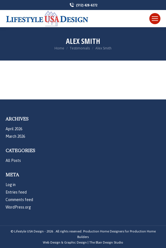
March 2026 (15, 136)
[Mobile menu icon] (154, 18)
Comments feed (19, 199)
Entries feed (16, 192)
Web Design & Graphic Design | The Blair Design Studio (83, 242)
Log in (11, 184)
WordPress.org (18, 207)
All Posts (13, 160)
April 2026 (14, 129)
